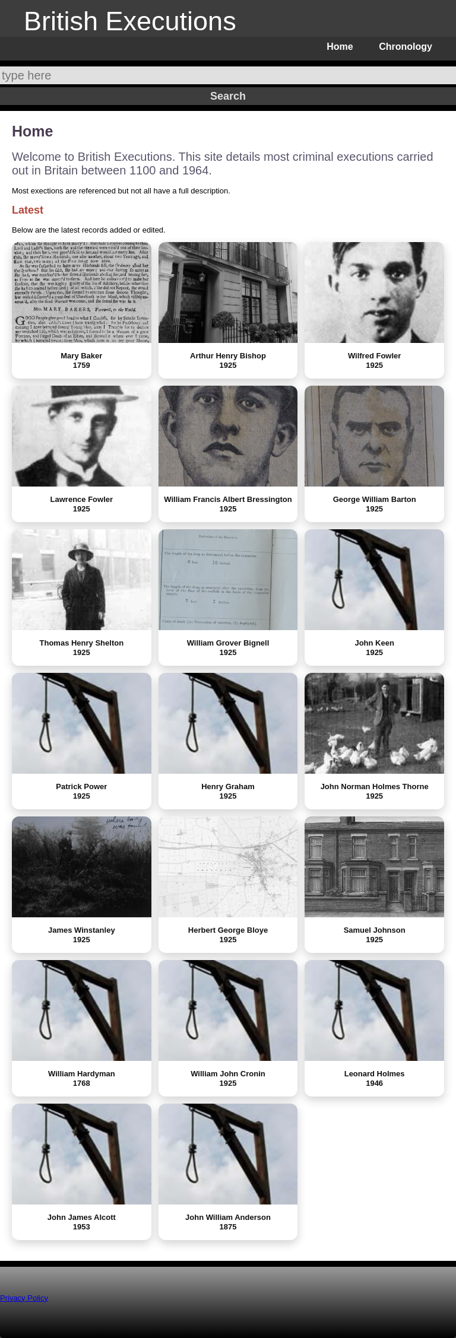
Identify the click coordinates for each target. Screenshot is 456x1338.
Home (340, 47)
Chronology (405, 47)
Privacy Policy (24, 1297)
